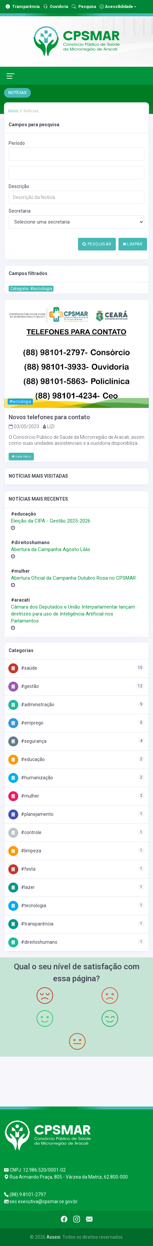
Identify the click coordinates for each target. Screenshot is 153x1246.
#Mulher (23, 796)
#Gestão (23, 686)
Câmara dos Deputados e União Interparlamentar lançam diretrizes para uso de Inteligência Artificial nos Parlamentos (73, 614)
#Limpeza (24, 850)
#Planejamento (30, 814)
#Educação (26, 759)
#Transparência (30, 923)
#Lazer (21, 887)
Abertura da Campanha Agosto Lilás (50, 549)
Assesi (53, 1237)
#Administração (31, 704)
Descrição (19, 186)
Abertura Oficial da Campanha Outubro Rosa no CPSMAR (73, 578)
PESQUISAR (96, 243)
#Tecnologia (27, 905)
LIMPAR (133, 243)
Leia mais (21, 456)
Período (17, 143)
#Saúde (22, 668)
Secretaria (20, 211)
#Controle (24, 832)
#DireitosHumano (32, 942)
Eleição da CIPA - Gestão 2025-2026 (50, 521)
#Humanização (30, 777)
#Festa (22, 869)
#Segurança (27, 741)
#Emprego (25, 722)
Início (13, 111)
